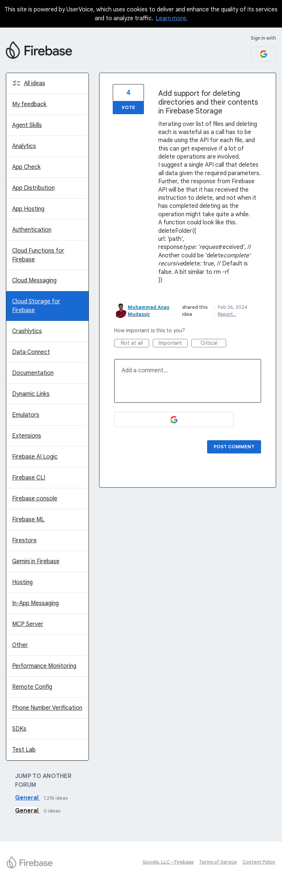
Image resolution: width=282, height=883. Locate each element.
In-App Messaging (35, 603)
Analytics (24, 146)
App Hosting (28, 209)
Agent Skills (27, 125)
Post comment (234, 447)
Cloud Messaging (34, 280)
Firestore (24, 540)
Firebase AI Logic (35, 456)
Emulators (25, 415)
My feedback (29, 104)
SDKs (19, 728)
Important (173, 343)
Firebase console (34, 498)
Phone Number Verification (47, 708)
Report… (227, 314)
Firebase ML (28, 519)
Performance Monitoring (44, 666)
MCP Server (27, 624)
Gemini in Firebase (35, 561)
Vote (128, 107)
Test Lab (24, 749)
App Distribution (33, 188)
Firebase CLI (28, 477)
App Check (26, 167)
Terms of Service (218, 862)
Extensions (26, 435)
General (27, 797)
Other (20, 645)
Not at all (135, 343)
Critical (213, 343)
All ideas (34, 83)
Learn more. (172, 18)
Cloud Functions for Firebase (38, 255)
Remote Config (32, 687)
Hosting (22, 582)
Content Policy (258, 862)
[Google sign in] (263, 54)
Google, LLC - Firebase (168, 862)
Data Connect (31, 352)
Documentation (33, 373)
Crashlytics (27, 331)
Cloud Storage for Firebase (36, 306)
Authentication (31, 230)
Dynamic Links (31, 394)
